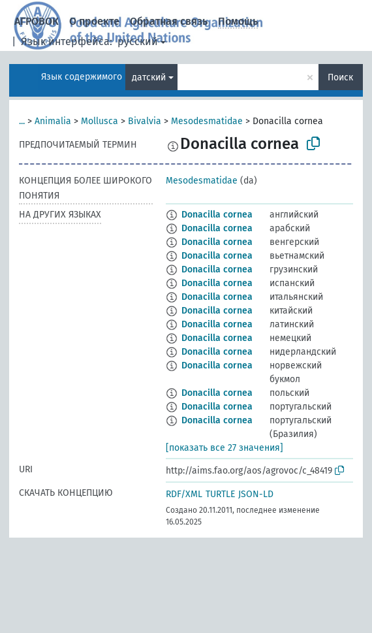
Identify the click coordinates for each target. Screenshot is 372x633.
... (22, 121)
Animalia (53, 121)
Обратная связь (169, 21)
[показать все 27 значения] (224, 447)
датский (149, 77)
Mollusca (99, 121)
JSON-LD (255, 494)
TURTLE (220, 494)
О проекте (94, 21)
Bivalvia (144, 121)
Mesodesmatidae (207, 121)
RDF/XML (184, 494)
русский (137, 41)
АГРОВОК (36, 21)
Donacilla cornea (217, 214)
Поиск (340, 77)
